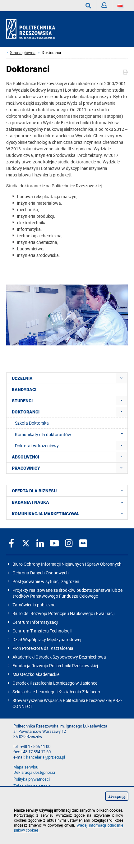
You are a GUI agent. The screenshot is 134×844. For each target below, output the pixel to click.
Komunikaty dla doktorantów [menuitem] (71, 434)
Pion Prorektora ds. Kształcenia (42, 648)
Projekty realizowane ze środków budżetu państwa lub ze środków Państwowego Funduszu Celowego (67, 593)
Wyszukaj (90, 5)
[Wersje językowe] (120, 5)
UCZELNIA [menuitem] (22, 378)
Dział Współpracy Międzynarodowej (46, 639)
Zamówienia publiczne (33, 605)
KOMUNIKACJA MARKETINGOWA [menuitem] (69, 514)
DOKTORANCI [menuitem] (25, 411)
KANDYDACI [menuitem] (24, 389)
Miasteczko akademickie (35, 674)
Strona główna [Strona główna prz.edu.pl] (22, 52)
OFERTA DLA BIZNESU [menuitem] (69, 491)
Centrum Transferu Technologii (42, 631)
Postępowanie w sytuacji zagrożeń (45, 581)
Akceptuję (117, 797)
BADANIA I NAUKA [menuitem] (69, 502)
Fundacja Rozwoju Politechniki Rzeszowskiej (55, 665)
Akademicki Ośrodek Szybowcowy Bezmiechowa (59, 657)
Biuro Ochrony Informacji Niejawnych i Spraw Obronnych (67, 564)
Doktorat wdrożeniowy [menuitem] (37, 446)
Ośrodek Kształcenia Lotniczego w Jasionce (54, 683)
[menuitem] (121, 378)
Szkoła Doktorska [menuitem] (32, 423)
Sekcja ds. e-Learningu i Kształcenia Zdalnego (56, 692)
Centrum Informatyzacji (35, 622)
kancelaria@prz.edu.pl (45, 757)
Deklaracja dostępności (34, 772)
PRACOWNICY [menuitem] (26, 468)
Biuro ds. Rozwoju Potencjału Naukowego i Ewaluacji (63, 613)
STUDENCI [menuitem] (22, 400)
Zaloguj (106, 6)
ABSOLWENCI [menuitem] (25, 456)
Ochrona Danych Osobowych (40, 573)
